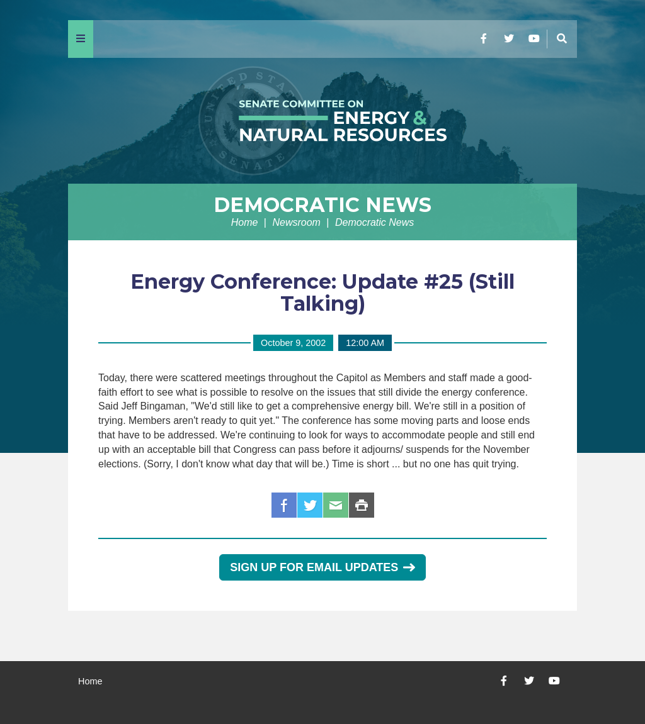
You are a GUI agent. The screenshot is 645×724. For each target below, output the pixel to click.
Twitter (309, 505)
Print (361, 505)
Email (335, 505)
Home (244, 222)
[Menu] (80, 39)
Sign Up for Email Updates (322, 567)
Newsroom (296, 222)
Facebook (284, 505)
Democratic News (322, 205)
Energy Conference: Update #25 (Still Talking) (322, 292)
